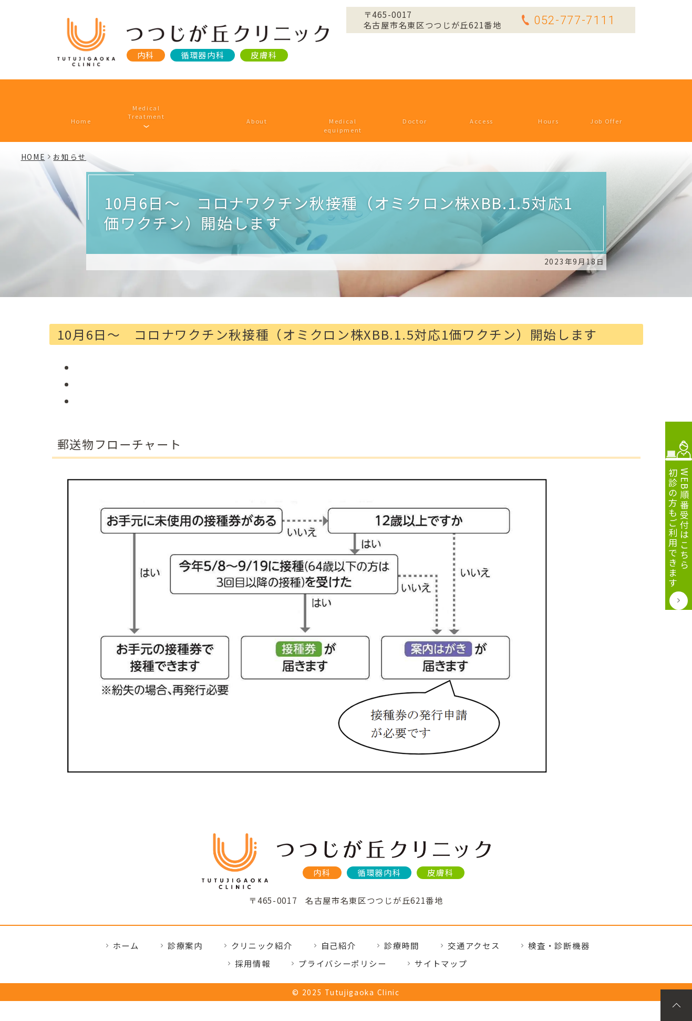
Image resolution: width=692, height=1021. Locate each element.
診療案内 (161, 94)
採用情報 (590, 94)
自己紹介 (402, 94)
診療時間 (534, 94)
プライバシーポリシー (342, 930)
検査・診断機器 (331, 94)
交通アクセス (468, 94)
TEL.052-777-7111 (346, 880)
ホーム (96, 94)
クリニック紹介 (246, 94)
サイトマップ (441, 930)
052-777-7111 (568, 20)
